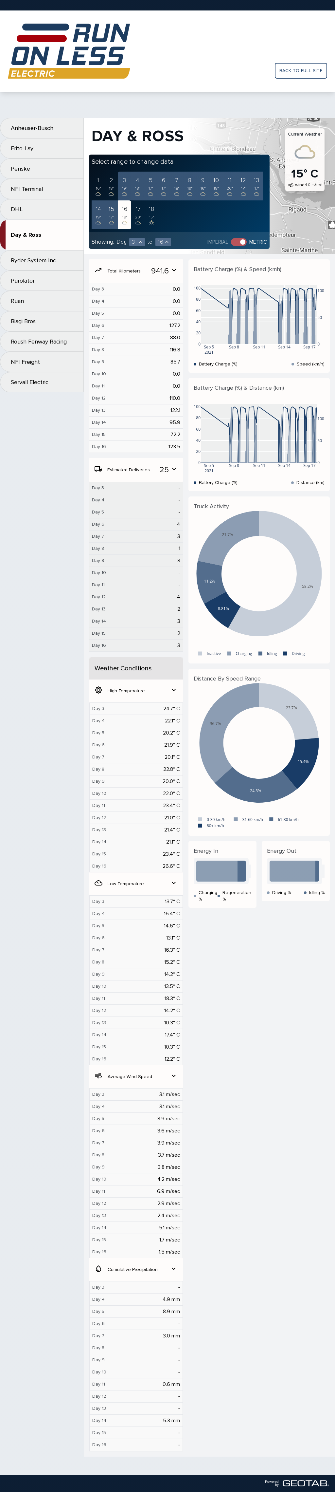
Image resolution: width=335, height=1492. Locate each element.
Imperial (217, 242)
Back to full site (301, 70)
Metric (258, 242)
